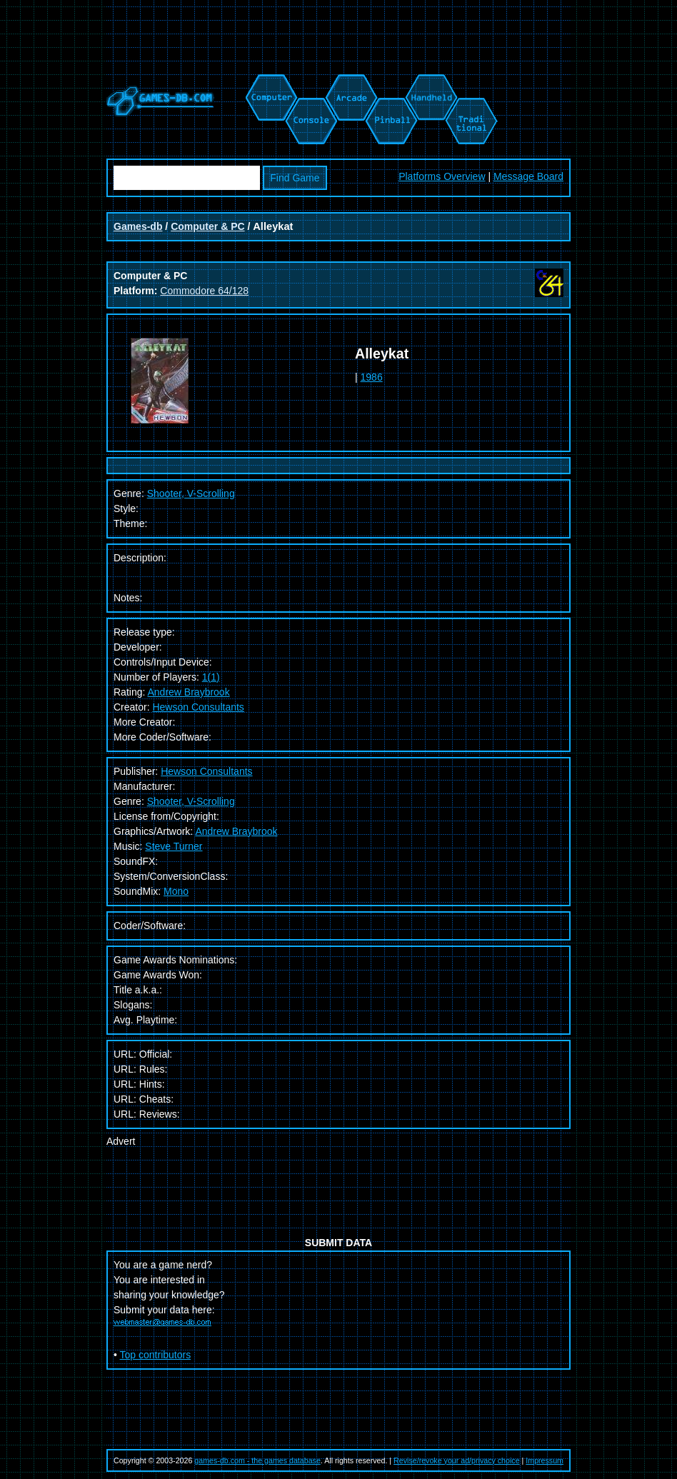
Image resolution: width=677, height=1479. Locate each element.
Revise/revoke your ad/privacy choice (456, 1460)
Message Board (528, 176)
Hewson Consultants (198, 707)
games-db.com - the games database (257, 1460)
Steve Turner (173, 846)
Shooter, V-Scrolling (191, 801)
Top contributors (155, 1354)
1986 (372, 377)
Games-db (138, 226)
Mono (176, 891)
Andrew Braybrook (188, 692)
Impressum (544, 1460)
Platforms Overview (441, 176)
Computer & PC (207, 226)
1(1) (211, 677)
